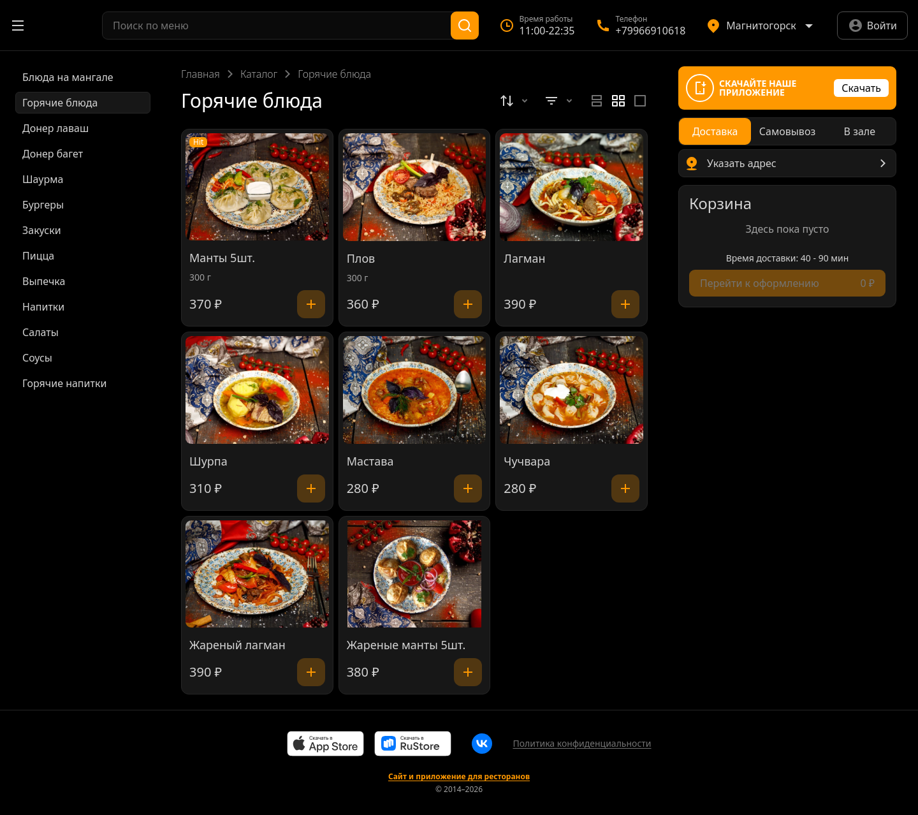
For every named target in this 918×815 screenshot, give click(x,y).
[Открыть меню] (18, 25)
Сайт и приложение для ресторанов (459, 777)
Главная (200, 74)
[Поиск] (465, 25)
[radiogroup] (618, 100)
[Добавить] (311, 304)
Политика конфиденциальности (582, 743)
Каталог (258, 74)
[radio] (596, 100)
